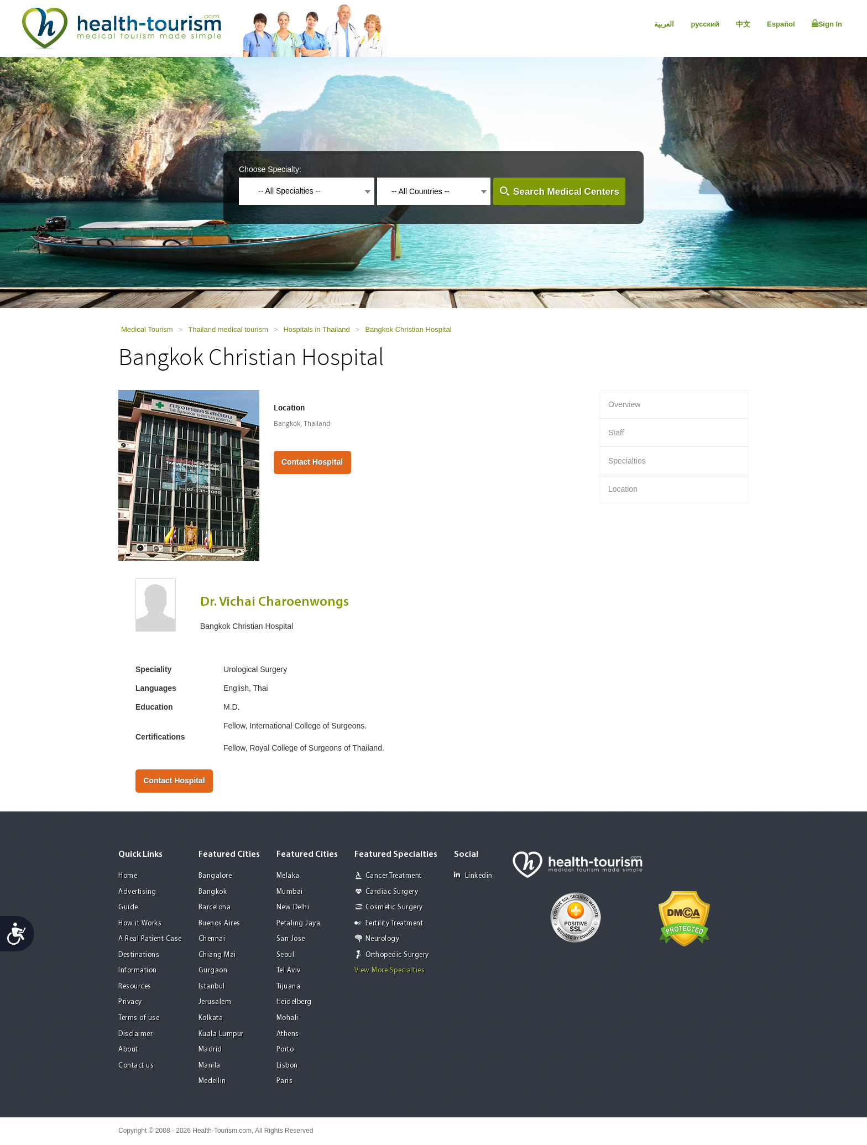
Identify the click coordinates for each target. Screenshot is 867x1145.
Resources (135, 986)
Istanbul (212, 986)
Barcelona (215, 907)
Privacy (130, 1002)
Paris (284, 1081)
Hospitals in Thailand (316, 329)
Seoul (285, 955)
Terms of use (138, 1018)
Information (137, 970)
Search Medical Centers (566, 191)
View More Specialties (389, 970)
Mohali (287, 1018)
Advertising (137, 892)
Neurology (382, 939)
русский (705, 24)
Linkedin (473, 875)
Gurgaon (213, 970)
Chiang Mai (217, 955)
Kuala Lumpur (221, 1034)
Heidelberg (294, 1002)
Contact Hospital (312, 461)
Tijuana (288, 986)
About (128, 1049)
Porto (285, 1049)
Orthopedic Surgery (397, 955)
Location (623, 489)
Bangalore (215, 875)
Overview (624, 404)
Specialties (627, 460)
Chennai (212, 939)
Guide (128, 907)
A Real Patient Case (150, 939)
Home (127, 875)
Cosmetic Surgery (394, 907)
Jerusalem (215, 1002)
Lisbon (287, 1065)
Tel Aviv (288, 970)
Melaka (288, 875)
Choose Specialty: (270, 169)
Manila (210, 1065)
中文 (743, 24)
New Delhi (293, 907)
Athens (287, 1034)
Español (781, 24)
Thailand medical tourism (228, 329)
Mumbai (289, 892)
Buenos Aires (220, 923)
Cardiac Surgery (392, 892)
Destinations (138, 955)
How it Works (139, 923)
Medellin (212, 1081)
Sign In (827, 23)
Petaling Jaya (298, 923)
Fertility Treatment (394, 923)
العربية (664, 24)
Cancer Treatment (393, 875)
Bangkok (213, 892)
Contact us (136, 1065)
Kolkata (211, 1018)
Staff (616, 432)
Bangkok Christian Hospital (408, 329)
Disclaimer (135, 1034)
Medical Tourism (147, 329)
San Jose (290, 939)
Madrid (210, 1049)
